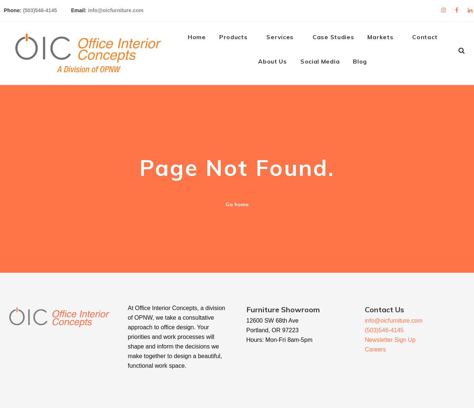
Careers (375, 349)
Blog (365, 63)
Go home (237, 206)
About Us (277, 63)
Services (284, 39)
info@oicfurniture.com (123, 9)
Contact (429, 39)
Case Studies (337, 39)
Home (201, 39)
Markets (385, 39)
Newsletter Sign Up (390, 340)
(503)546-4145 (47, 9)
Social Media (324, 63)
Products (238, 39)
